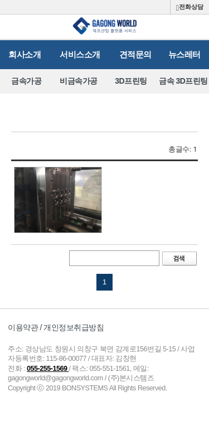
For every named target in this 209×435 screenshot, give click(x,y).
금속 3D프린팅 (183, 80)
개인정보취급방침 (73, 327)
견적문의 (135, 54)
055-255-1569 (48, 369)
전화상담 (189, 7)
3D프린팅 (131, 80)
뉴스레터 (184, 54)
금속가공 (26, 80)
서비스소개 (80, 54)
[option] (26, 81)
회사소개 (24, 54)
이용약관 (23, 327)
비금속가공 (79, 80)
